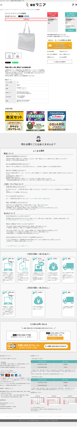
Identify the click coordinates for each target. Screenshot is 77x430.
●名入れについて (64, 51)
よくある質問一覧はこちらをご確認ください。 (18, 249)
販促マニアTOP (4, 9)
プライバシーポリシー (29, 419)
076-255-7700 (22, 338)
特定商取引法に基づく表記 (45, 419)
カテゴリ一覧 (12, 9)
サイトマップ (68, 419)
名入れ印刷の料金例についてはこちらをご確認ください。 (20, 223)
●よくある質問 (63, 57)
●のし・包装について (65, 54)
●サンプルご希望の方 (52, 54)
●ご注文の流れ (50, 51)
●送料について (50, 57)
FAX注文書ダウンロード (55, 341)
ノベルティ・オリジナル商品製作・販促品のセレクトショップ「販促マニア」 (36, 424)
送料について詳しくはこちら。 (67, 393)
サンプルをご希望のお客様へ (35, 202)
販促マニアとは (10, 419)
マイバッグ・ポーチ (21, 9)
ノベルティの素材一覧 (21, 89)
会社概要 (19, 419)
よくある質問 (58, 419)
